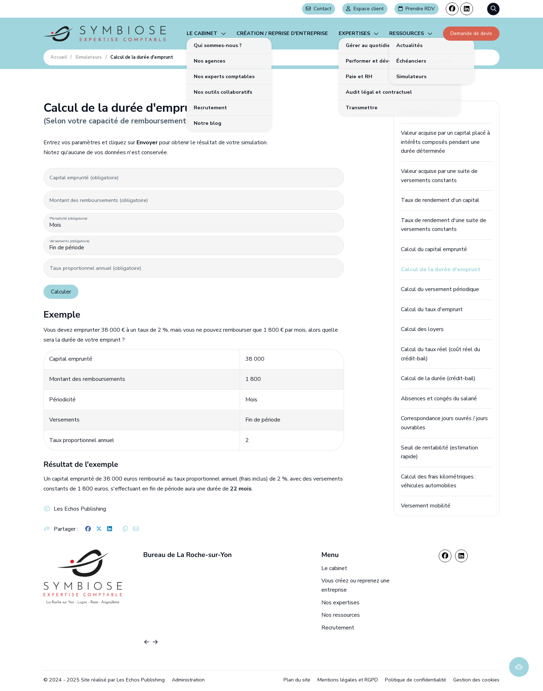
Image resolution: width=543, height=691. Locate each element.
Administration (188, 679)
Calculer (61, 292)
